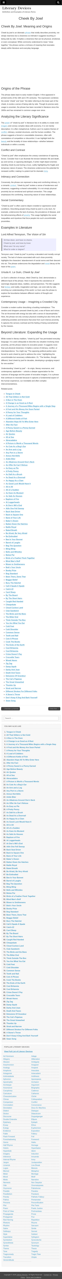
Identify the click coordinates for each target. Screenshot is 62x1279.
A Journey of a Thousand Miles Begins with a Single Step (30, 406)
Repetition (35, 1220)
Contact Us (47, 1275)
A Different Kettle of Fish (16, 419)
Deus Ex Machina (38, 1108)
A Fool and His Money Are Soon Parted (23, 409)
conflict (4, 132)
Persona (6, 1203)
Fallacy (34, 1134)
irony (46, 171)
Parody (6, 1197)
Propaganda (8, 1214)
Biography (35, 1088)
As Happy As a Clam (14, 481)
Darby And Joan (13, 670)
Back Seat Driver (13, 512)
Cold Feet (10, 626)
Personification (37, 1203)
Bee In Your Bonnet (14, 539)
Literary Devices (16, 8)
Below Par (10, 555)
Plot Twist (35, 1205)
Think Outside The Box (16, 620)
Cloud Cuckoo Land (14, 608)
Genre (5, 1142)
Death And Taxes (13, 673)
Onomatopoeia (37, 1185)
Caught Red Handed (14, 601)
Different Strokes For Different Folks (21, 691)
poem (13, 267)
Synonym (35, 1243)
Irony (33, 1160)
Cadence (35, 1091)
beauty (4, 141)
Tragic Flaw (36, 1254)
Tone (5, 1251)
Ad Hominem (8, 1056)
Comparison (8, 1102)
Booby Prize (11, 570)
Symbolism (7, 1240)
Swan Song (11, 701)
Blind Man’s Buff (13, 561)
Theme (6, 1248)
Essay (5, 1125)
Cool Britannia (12, 648)
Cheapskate (11, 605)
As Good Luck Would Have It (18, 484)
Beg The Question (13, 546)
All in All (9, 487)
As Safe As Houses (14, 496)
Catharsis (35, 1093)
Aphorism (7, 1079)
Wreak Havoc (11, 660)
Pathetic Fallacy (37, 1197)
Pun (32, 1217)
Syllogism (35, 1237)
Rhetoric (6, 1223)
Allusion (6, 1062)
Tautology (35, 1246)
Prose (33, 1214)
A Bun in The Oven (14, 400)
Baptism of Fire (12, 499)
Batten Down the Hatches (17, 524)
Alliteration (35, 1059)
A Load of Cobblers (14, 415)
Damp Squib (11, 667)
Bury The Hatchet (13, 583)
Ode (5, 1185)
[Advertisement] (30, 68)
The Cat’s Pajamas (14, 679)
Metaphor (35, 1171)
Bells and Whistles (14, 552)
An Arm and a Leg (13, 450)
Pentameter (36, 1200)
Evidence (7, 1131)
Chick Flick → (54, 709)
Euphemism (36, 1128)
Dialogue (34, 1111)
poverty (27, 215)
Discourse (7, 1116)
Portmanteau (36, 1211)
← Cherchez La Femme (10, 709)
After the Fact (11, 425)
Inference (7, 1157)
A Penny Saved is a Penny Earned (20, 428)
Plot (4, 1205)
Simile (33, 1228)
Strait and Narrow (13, 688)
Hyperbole (7, 1151)
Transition (7, 1257)
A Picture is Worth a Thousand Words (22, 443)
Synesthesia (8, 1243)
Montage (34, 1174)
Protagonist (7, 1217)
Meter (5, 1174)
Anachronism (8, 1065)
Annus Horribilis (13, 456)
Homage (34, 1145)
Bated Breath (11, 530)
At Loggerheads (13, 502)
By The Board (12, 595)
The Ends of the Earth (15, 645)
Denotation (7, 1108)
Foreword (35, 1139)
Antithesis (35, 1076)
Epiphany (7, 1122)
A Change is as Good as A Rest (19, 403)
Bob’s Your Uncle (13, 567)
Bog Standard (12, 574)
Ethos (33, 1125)
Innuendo (35, 1157)
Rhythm (6, 1226)
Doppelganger (37, 1116)
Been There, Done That (16, 577)
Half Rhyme (8, 1145)
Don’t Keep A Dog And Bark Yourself (21, 698)
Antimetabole (8, 1076)
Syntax (6, 1246)
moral (47, 264)
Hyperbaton (36, 1148)
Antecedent (36, 1073)
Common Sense (13, 632)
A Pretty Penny (12, 471)
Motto (5, 1180)
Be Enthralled (11, 536)
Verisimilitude (8, 1260)
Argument (35, 1085)
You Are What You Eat (15, 623)
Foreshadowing (9, 1139)
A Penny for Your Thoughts (17, 412)
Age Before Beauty (14, 431)
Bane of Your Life (13, 518)
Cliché (33, 1096)
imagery (4, 126)
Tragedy (34, 1251)
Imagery (6, 1154)
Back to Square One (14, 515)
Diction (6, 1114)
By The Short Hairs (14, 598)
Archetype (7, 1085)
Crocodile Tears (12, 657)
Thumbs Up (11, 685)
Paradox (34, 1191)
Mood (5, 1177)
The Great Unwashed (15, 682)
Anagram (35, 1065)
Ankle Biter (10, 459)
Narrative (35, 1180)
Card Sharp (11, 592)
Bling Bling (10, 549)
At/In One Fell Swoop (15, 508)
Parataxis (35, 1194)
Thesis (34, 1248)
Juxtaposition (36, 1162)
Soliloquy (7, 1231)
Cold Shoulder (12, 629)
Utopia (34, 1257)
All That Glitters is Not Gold (18, 397)
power (7, 123)
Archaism (35, 1082)
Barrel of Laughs (13, 543)
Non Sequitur (36, 1182)
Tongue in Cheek (13, 394)
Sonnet (34, 1231)
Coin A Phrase (12, 639)
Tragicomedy (8, 1254)
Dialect (6, 1111)
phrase (28, 33)
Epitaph (34, 1122)
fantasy (8, 287)
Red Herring (8, 1220)
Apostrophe (8, 1082)
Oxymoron (7, 1188)
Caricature (7, 1093)
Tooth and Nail (12, 636)
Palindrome (36, 1188)
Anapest (34, 1068)
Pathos (6, 1200)
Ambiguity (35, 1062)
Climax (6, 1099)
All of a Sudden (12, 490)
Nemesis (6, 1182)
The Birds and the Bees (16, 614)
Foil (32, 1137)
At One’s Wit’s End (14, 505)
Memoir (6, 1171)
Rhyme (34, 1223)
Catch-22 (9, 589)
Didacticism (36, 1114)
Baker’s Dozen (12, 521)
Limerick (6, 1165)
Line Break (35, 1165)
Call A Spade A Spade (15, 586)
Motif (33, 1177)
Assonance (7, 1088)
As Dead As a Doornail (15, 477)
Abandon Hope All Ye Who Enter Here (22, 422)
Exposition (35, 1131)
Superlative (7, 1237)
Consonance (36, 1105)
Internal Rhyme (9, 1160)
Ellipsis (34, 1119)
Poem (5, 1208)
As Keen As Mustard (14, 493)
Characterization (10, 1096)
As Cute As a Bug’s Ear (16, 446)
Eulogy (6, 1128)
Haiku (33, 1142)
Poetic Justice (37, 1208)
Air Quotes (10, 434)
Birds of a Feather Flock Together (20, 558)
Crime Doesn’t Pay (14, 654)
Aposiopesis (36, 1079)
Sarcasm (34, 1226)
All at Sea (10, 437)
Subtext (34, 1234)
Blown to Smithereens (15, 564)
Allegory (6, 1059)
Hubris (5, 1148)
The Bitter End (12, 617)
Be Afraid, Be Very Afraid (16, 533)
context (13, 185)
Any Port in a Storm (14, 453)
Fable (5, 1134)
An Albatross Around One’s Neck (20, 462)
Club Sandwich (12, 611)
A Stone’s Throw (13, 694)
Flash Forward (9, 1137)
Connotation (8, 1105)
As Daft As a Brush (14, 474)
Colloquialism (36, 1099)
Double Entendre (10, 1119)
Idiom (33, 1151)
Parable (6, 1191)
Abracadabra (11, 440)
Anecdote (35, 1071)
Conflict (34, 1102)
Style (5, 1234)
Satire (5, 1228)
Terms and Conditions (33, 1277)
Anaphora (7, 1071)
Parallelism (7, 1194)
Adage (34, 1056)
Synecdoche (36, 1240)
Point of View (8, 1211)
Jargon (6, 1162)
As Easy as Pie (12, 468)
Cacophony (7, 1091)
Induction (35, 1154)
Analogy (6, 1068)
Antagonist (7, 1073)
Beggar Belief (11, 580)
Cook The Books (13, 642)
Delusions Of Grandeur (16, 676)
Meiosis (34, 1168)
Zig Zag (9, 663)
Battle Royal (11, 527)
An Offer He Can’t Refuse (17, 465)
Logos (5, 1168)
